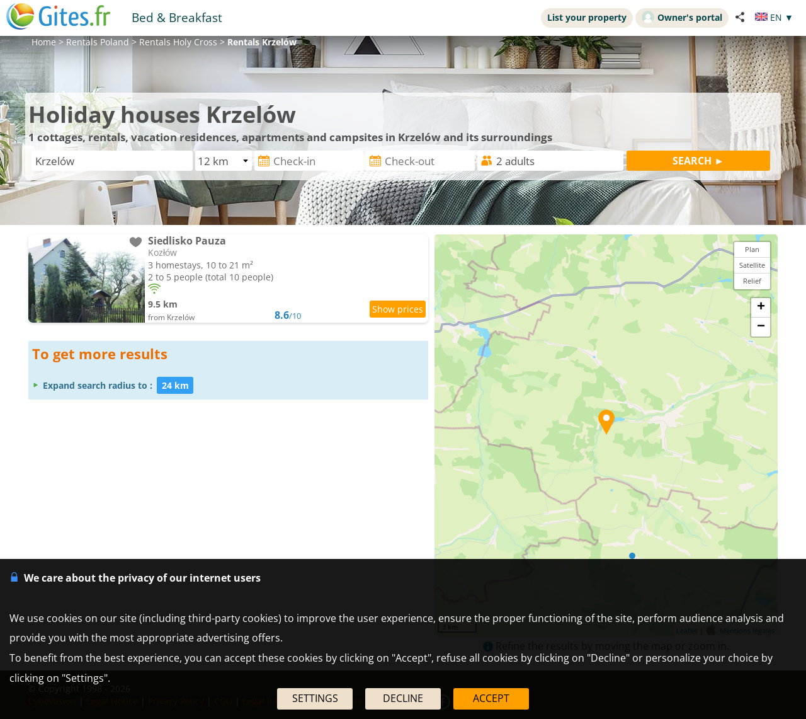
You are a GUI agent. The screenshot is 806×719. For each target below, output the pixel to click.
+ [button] (761, 307)
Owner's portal (682, 17)
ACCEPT (491, 698)
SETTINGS (315, 698)
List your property (587, 17)
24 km (175, 385)
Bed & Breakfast (177, 17)
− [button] (761, 327)
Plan (752, 249)
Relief (752, 280)
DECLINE (403, 698)
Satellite (752, 265)
